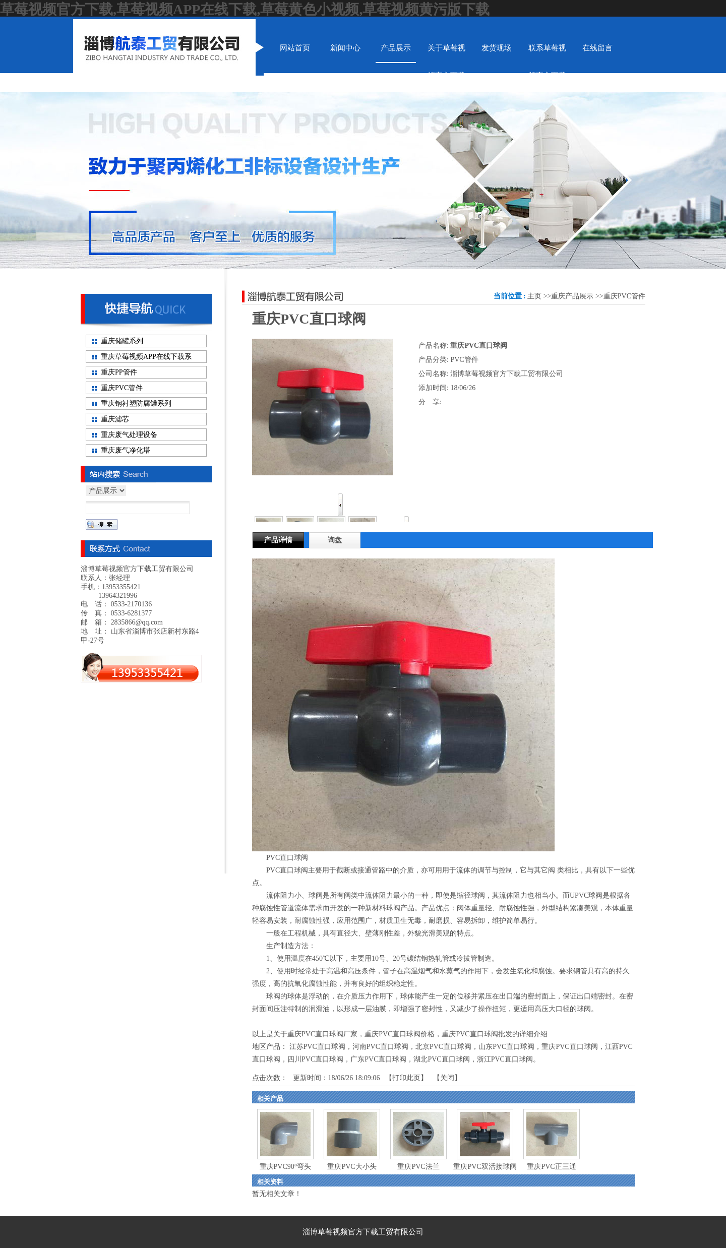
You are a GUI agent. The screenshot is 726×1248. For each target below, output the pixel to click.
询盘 (335, 540)
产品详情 (278, 540)
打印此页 (406, 1078)
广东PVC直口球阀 (378, 1059)
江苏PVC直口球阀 (317, 1046)
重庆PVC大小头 (351, 1166)
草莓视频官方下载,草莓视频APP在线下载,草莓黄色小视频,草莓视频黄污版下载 (245, 9)
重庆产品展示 (572, 296)
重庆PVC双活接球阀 (484, 1166)
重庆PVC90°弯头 (286, 1166)
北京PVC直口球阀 (443, 1046)
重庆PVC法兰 (418, 1166)
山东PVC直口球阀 (506, 1046)
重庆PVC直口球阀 (569, 1046)
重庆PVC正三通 (551, 1166)
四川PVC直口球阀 (315, 1059)
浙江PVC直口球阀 (505, 1059)
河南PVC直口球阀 (380, 1046)
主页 (534, 296)
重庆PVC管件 (624, 296)
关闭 (447, 1078)
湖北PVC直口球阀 (441, 1059)
